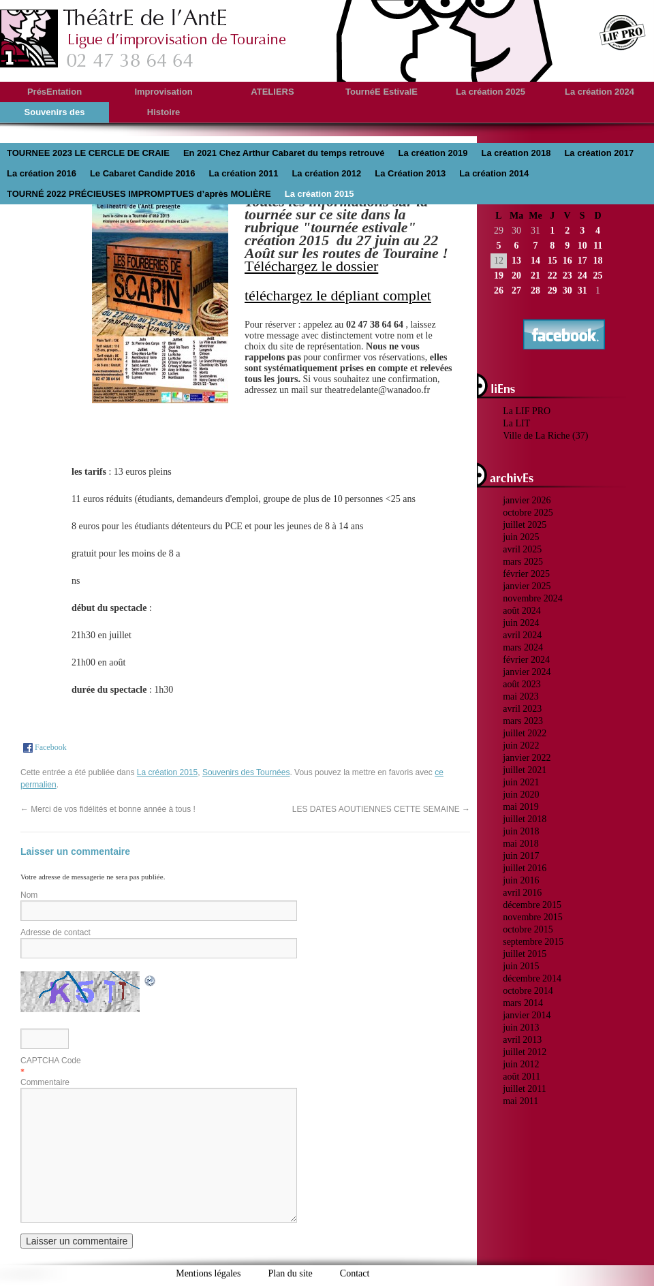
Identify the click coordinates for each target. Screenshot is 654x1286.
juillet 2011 (524, 1089)
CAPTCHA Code (50, 1060)
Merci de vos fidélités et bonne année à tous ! (108, 809)
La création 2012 (326, 173)
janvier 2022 (526, 758)
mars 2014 (523, 1003)
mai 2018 (521, 843)
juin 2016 (521, 880)
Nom (28, 895)
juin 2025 (521, 537)
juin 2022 (521, 745)
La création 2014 (494, 173)
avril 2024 (522, 635)
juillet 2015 (524, 954)
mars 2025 (523, 561)
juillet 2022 (524, 733)
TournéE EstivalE (381, 92)
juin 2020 (521, 794)
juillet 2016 (524, 868)
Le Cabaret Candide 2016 (143, 173)
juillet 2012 (524, 1052)
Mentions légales (208, 1273)
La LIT (516, 423)
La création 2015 (319, 194)
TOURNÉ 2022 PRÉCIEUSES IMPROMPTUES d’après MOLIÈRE (139, 194)
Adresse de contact (55, 932)
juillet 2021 (524, 770)
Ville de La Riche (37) (545, 435)
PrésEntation (54, 92)
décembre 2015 (532, 905)
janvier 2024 (526, 672)
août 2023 (522, 684)
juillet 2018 (524, 819)
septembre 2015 (533, 942)
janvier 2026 (526, 500)
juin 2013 (521, 1027)
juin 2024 (521, 623)
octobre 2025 (527, 512)
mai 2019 (521, 807)
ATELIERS (272, 92)
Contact (355, 1273)
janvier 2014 (526, 1015)
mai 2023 (521, 696)
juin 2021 (521, 782)
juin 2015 (521, 966)
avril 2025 (522, 549)
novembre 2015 (532, 917)
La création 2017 (599, 153)
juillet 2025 (524, 525)
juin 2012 (521, 1064)
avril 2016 (522, 893)
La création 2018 (515, 153)
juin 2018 (521, 831)
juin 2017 (521, 856)
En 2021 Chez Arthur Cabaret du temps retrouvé (284, 153)
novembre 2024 (532, 598)
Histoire (163, 112)
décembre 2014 (532, 978)
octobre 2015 (527, 929)
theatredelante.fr (144, 38)
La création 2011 (244, 173)
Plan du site (290, 1273)
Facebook (44, 747)
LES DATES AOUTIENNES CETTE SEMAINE (381, 809)
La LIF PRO (526, 411)
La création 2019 (433, 153)
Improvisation (163, 92)
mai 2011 (520, 1101)
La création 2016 (41, 173)
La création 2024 (599, 92)
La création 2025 (490, 92)
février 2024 (526, 660)
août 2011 (521, 1076)
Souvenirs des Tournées (246, 772)
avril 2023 (522, 709)
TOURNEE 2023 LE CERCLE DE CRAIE (88, 153)
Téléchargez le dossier (311, 266)
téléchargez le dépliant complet (338, 295)
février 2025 (526, 574)
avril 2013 (522, 1040)
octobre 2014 (527, 991)
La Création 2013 (410, 173)
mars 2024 (523, 647)
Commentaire (44, 1082)
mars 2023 (523, 721)
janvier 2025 (526, 586)
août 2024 (522, 611)
